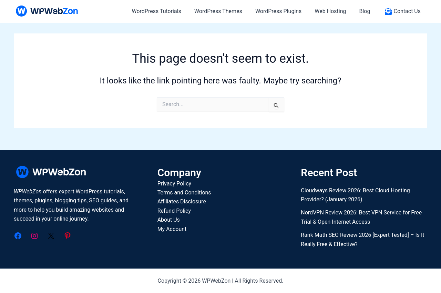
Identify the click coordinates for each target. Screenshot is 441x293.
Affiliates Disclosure (181, 201)
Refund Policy (174, 211)
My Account (172, 229)
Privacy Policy (174, 183)
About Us (168, 219)
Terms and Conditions (184, 192)
